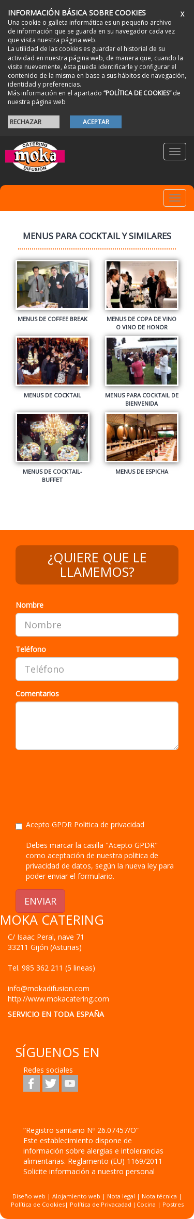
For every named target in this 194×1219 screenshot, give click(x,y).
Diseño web (29, 1196)
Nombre (29, 605)
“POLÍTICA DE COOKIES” (137, 93)
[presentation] (94, 778)
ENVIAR (40, 901)
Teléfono (31, 649)
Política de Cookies (38, 1204)
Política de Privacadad (100, 1204)
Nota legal (121, 1196)
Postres (173, 1204)
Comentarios (37, 693)
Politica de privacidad (109, 824)
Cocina (147, 1204)
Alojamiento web (76, 1196)
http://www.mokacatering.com (58, 999)
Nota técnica (159, 1196)
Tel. (51, 968)
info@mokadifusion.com (48, 988)
